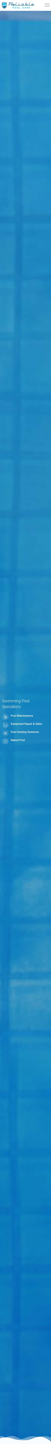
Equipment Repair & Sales (26, 723)
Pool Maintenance (22, 715)
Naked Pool (18, 740)
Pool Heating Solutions (25, 732)
